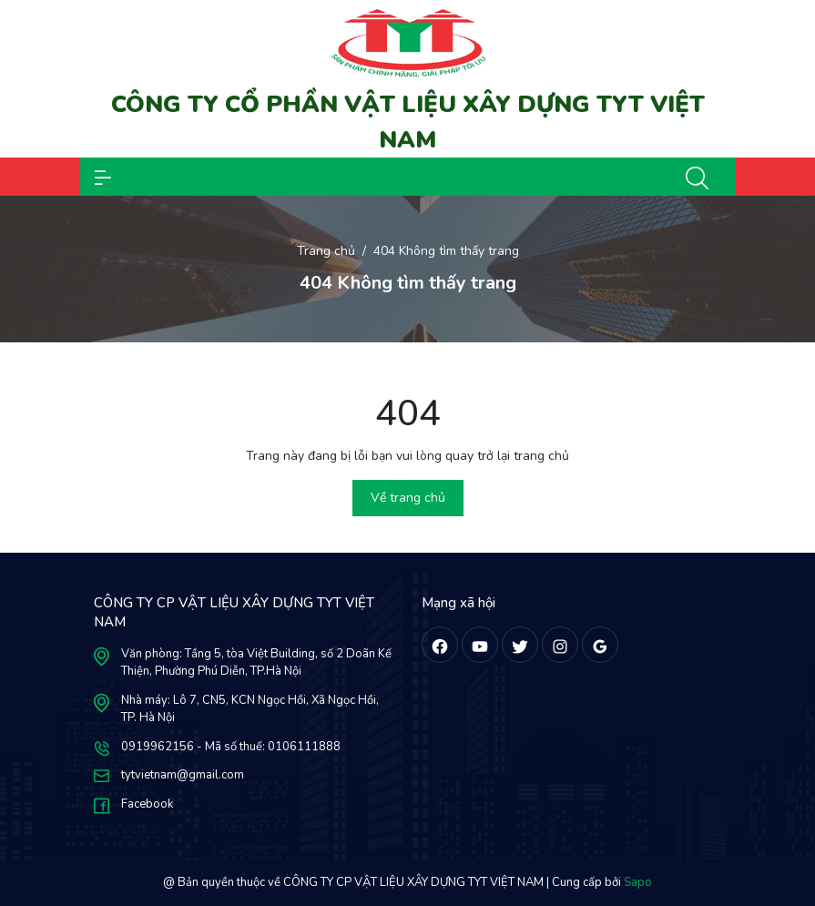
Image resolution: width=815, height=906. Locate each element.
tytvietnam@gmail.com (182, 775)
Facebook (147, 804)
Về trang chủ (408, 497)
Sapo (638, 882)
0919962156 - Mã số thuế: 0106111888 (231, 746)
